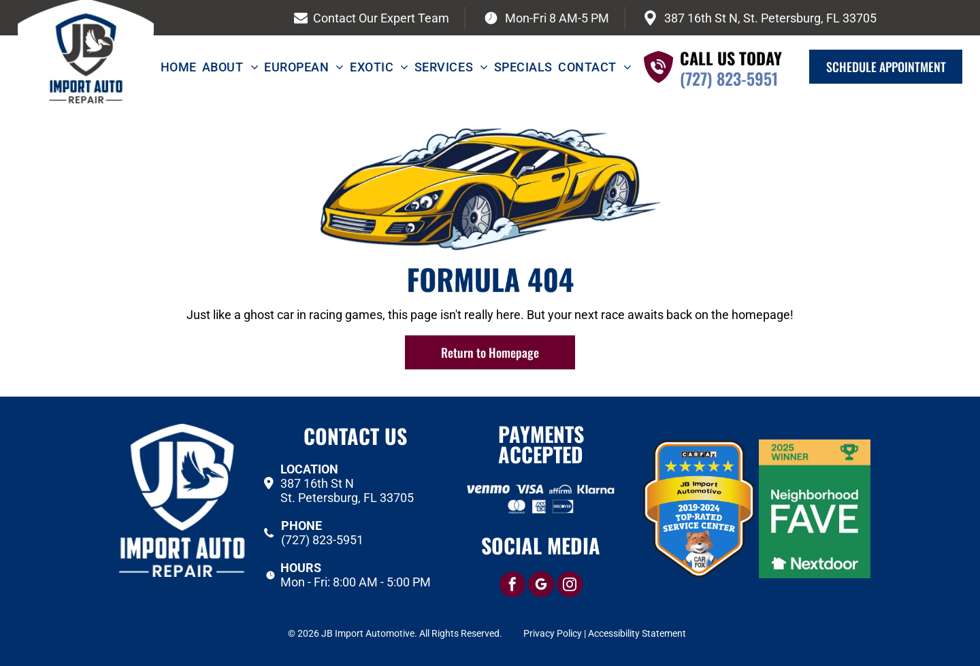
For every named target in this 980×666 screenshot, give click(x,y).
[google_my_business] (541, 586)
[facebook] (512, 586)
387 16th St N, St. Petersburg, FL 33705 (770, 18)
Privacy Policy (552, 633)
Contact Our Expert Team (381, 18)
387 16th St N (317, 483)
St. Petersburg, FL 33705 (347, 497)
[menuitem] (181, 67)
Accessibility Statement (637, 633)
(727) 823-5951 (729, 78)
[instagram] (570, 586)
